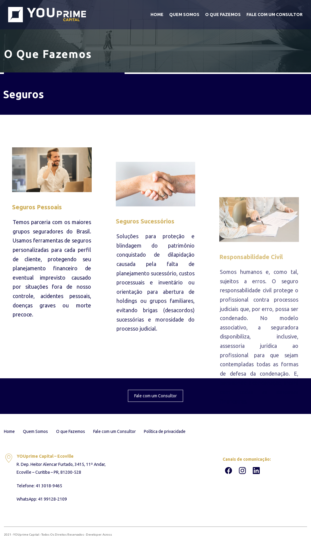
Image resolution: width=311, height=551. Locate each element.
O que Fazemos (223, 14)
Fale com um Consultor (274, 14)
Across (107, 534)
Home (157, 14)
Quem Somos (184, 14)
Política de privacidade (165, 431)
